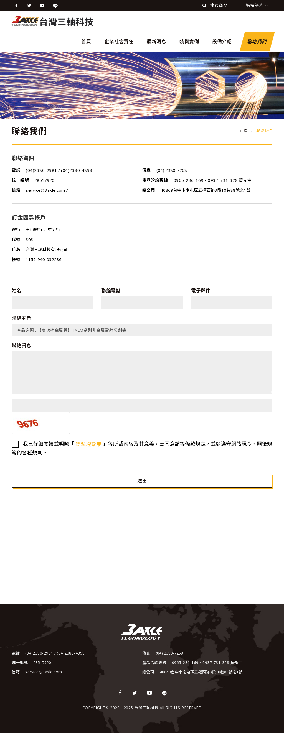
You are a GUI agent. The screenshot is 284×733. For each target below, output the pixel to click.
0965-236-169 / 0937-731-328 (206, 180)
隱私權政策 (89, 444)
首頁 (86, 41)
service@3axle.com (46, 190)
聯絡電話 (111, 290)
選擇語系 (257, 5)
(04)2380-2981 (42, 170)
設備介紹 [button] (222, 41)
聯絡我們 (257, 41)
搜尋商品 (214, 5)
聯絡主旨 (21, 318)
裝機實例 (189, 41)
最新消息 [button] (156, 41)
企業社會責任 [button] (118, 41)
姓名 (16, 290)
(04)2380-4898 (76, 170)
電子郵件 (201, 290)
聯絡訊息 (21, 345)
